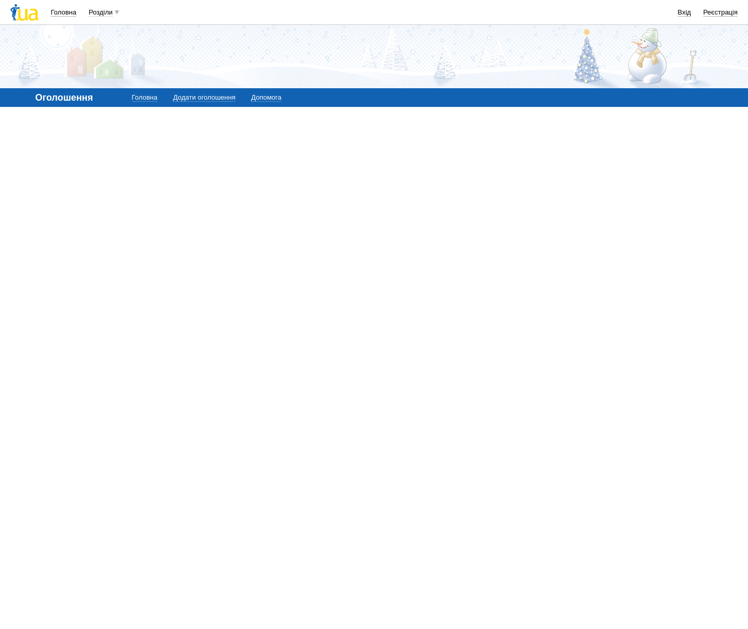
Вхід (684, 12)
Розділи (101, 12)
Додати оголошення (204, 97)
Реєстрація (720, 12)
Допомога (266, 97)
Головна (63, 12)
